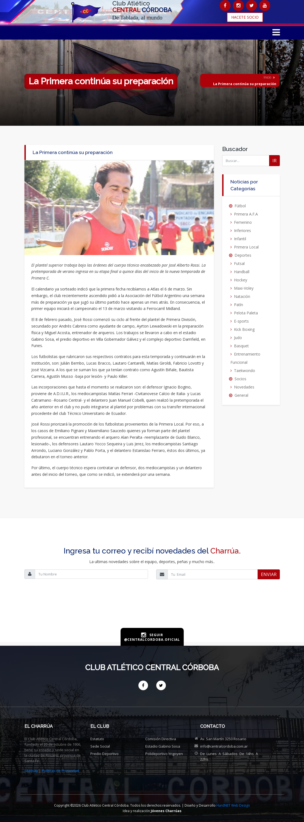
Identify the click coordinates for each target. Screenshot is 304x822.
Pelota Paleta (246, 312)
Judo (238, 337)
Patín (238, 304)
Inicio (267, 77)
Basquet (241, 345)
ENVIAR (269, 574)
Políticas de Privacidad (60, 770)
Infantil (240, 238)
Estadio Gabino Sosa (162, 746)
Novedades (244, 387)
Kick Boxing (244, 329)
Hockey (240, 280)
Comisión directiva (160, 738)
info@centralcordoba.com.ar (224, 746)
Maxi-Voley (243, 288)
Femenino (243, 222)
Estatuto (97, 738)
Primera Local (246, 247)
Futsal (239, 263)
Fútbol (240, 205)
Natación (242, 296)
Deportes (243, 255)
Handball (241, 271)
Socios (240, 378)
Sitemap (31, 770)
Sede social (100, 746)
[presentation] (152, 609)
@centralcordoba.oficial (152, 639)
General (241, 395)
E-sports (241, 321)
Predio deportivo (104, 753)
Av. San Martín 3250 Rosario (223, 738)
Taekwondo (244, 370)
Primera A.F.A (246, 214)
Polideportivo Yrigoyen (164, 753)
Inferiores (242, 230)
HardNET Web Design (233, 805)
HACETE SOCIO (245, 17)
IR (274, 161)
